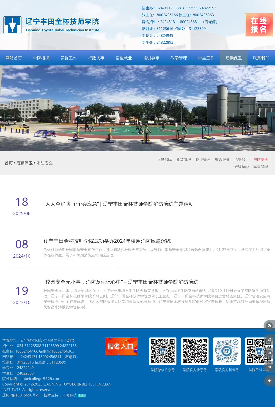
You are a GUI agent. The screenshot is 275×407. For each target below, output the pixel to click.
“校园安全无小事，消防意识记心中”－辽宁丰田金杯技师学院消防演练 (121, 281)
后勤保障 (164, 159)
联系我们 (261, 58)
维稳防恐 (241, 166)
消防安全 (260, 159)
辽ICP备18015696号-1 (20, 395)
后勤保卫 (234, 58)
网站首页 (14, 58)
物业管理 (203, 159)
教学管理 (178, 58)
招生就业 (124, 58)
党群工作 (68, 58)
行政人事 (96, 58)
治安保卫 (241, 159)
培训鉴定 (151, 58)
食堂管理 (183, 159)
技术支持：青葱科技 (60, 395)
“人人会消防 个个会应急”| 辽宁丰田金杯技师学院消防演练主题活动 (119, 203)
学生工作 (206, 58)
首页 (9, 163)
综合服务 (222, 159)
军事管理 (260, 166)
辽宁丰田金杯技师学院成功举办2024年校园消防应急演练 (107, 240)
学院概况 (41, 58)
